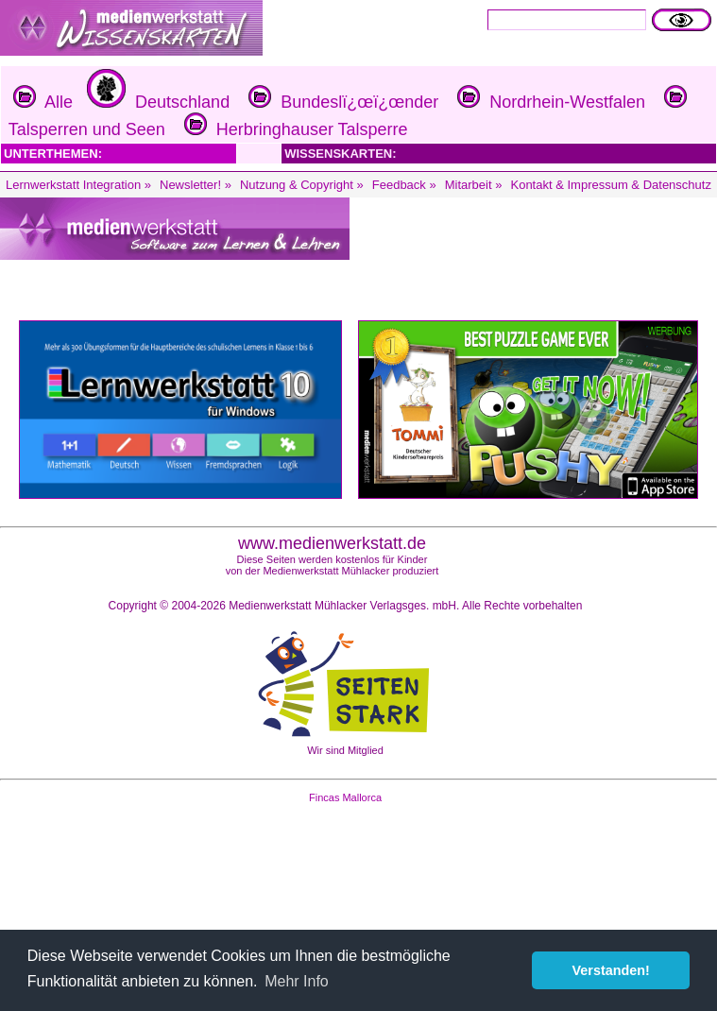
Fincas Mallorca (345, 797)
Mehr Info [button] (297, 981)
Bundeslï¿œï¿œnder (341, 102)
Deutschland (156, 102)
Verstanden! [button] (611, 970)
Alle (43, 102)
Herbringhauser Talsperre (293, 129)
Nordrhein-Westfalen (548, 102)
